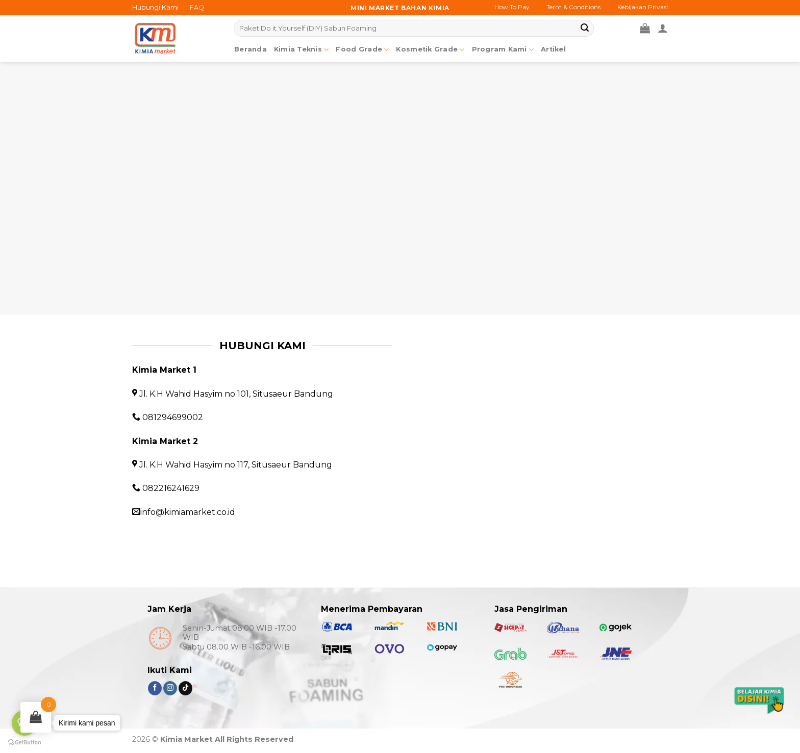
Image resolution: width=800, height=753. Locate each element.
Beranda (250, 49)
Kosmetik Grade (430, 50)
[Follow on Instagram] (170, 688)
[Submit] (584, 28)
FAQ (197, 7)
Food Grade (362, 50)
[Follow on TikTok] (185, 688)
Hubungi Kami (155, 7)
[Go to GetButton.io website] (24, 742)
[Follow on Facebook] (155, 688)
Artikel (553, 49)
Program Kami (503, 50)
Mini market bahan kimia (400, 8)
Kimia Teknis (301, 50)
